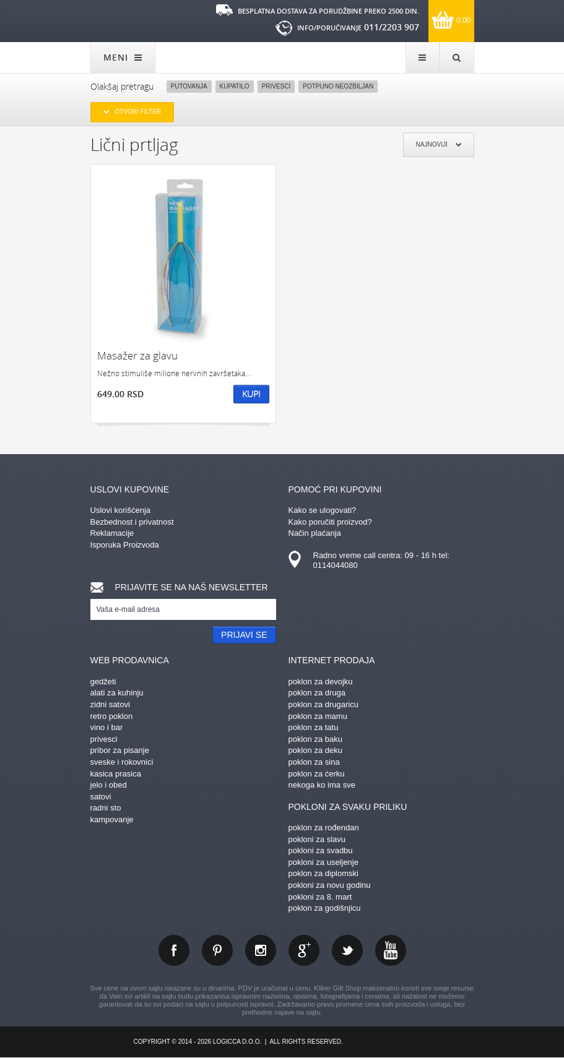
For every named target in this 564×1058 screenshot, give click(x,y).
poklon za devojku (321, 681)
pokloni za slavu (317, 839)
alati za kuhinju (117, 692)
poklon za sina (314, 762)
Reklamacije (112, 533)
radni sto (105, 807)
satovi (100, 796)
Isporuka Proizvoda (124, 544)
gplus (304, 950)
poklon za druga (317, 692)
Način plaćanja (315, 533)
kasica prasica (115, 773)
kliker (130, 19)
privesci (104, 739)
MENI (122, 57)
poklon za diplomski (323, 873)
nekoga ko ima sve (322, 784)
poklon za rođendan (324, 827)
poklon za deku (315, 750)
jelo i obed (108, 784)
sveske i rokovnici (122, 762)
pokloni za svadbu (321, 850)
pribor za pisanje (119, 750)
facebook (173, 950)
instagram (260, 950)
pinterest (217, 950)
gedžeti (103, 681)
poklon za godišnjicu (325, 908)
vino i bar (106, 727)
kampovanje (112, 819)
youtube (390, 950)
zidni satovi (110, 704)
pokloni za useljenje (323, 862)
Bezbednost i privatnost (132, 522)
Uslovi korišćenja (120, 510)
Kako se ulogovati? (323, 510)
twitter (347, 950)
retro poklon (111, 716)
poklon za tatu (314, 727)
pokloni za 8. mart (320, 896)
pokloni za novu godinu (330, 885)
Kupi (251, 394)
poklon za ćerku (317, 773)
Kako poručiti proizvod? (330, 522)
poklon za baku (315, 739)
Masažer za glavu (137, 355)
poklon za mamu (318, 716)
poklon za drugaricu (323, 704)
